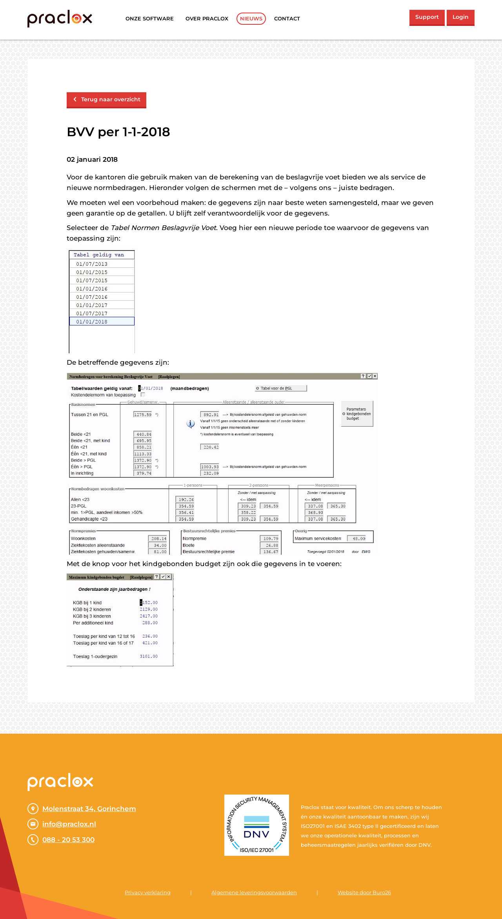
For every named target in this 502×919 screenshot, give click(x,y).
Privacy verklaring (148, 892)
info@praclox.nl (61, 824)
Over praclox (207, 18)
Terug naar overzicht (106, 99)
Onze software (150, 18)
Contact (287, 18)
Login (461, 16)
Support (427, 16)
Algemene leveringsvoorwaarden (254, 892)
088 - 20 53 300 (61, 840)
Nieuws (251, 18)
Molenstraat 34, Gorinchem (81, 809)
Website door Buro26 (364, 892)
